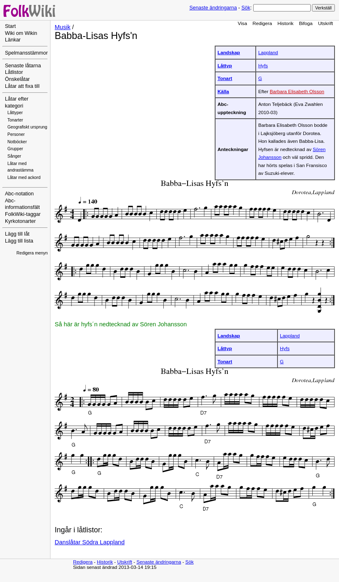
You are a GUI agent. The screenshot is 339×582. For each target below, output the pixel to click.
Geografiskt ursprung (27, 127)
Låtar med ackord (24, 177)
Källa (223, 91)
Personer (16, 134)
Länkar (13, 40)
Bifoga (305, 23)
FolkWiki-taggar (23, 214)
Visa (242, 23)
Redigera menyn (32, 253)
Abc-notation (19, 194)
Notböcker (17, 142)
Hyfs (263, 65)
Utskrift (325, 23)
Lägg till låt (17, 234)
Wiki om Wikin (21, 33)
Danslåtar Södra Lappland (89, 542)
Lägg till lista (19, 241)
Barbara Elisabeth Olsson (297, 91)
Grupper (15, 149)
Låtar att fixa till (22, 86)
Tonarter (15, 120)
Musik (62, 27)
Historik (285, 23)
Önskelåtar (17, 79)
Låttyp (225, 65)
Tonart (225, 78)
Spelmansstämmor (26, 53)
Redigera (262, 23)
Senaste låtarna (23, 66)
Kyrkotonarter (20, 221)
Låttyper (15, 112)
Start (10, 26)
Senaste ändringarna (213, 8)
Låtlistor (14, 72)
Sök (245, 8)
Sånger (14, 156)
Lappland (268, 52)
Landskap (229, 52)
